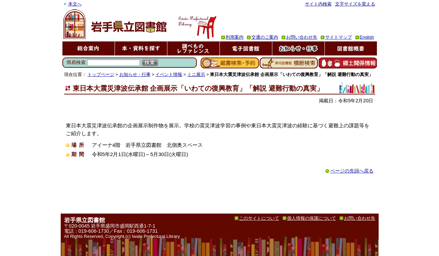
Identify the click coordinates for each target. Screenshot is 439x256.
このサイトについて (259, 218)
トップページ (100, 74)
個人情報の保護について (311, 218)
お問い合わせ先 (301, 37)
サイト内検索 (318, 4)
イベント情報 (168, 74)
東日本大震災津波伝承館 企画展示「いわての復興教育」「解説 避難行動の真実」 (198, 88)
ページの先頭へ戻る (351, 171)
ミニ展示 (196, 74)
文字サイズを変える (355, 4)
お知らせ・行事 (135, 74)
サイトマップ (338, 37)
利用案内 (235, 37)
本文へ (75, 4)
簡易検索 (76, 62)
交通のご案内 (264, 37)
